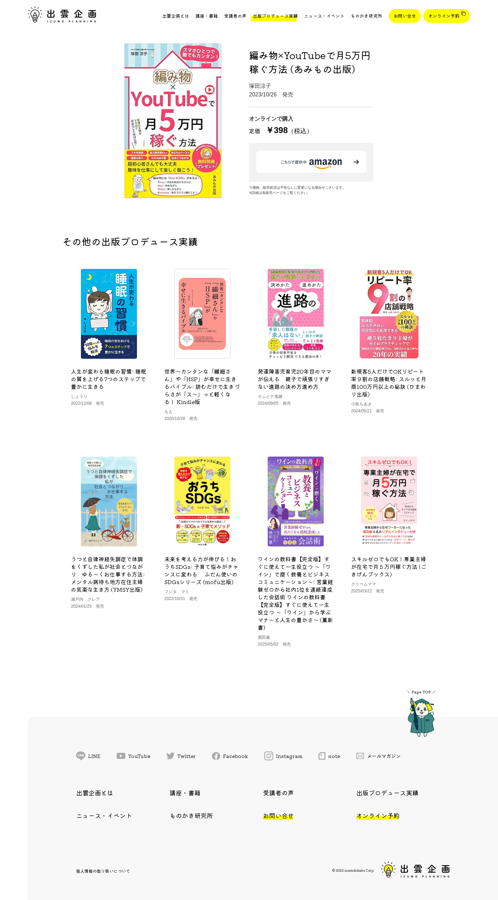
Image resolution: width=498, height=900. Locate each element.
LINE (88, 755)
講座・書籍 (206, 15)
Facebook (230, 756)
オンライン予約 (444, 15)
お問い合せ (405, 15)
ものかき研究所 (366, 15)
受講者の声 (235, 15)
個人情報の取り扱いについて (103, 871)
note (329, 756)
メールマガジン (378, 755)
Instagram (283, 755)
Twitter (181, 755)
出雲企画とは (175, 15)
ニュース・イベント (324, 15)
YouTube (133, 755)
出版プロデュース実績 (275, 15)
